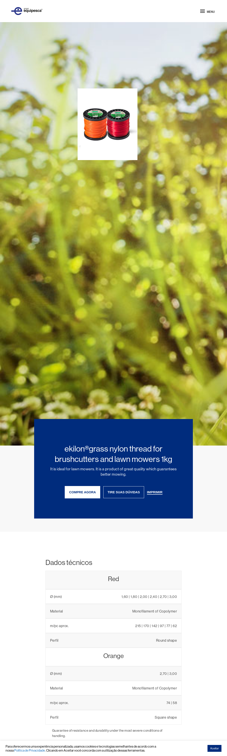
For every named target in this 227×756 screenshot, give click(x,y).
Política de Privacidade (29, 750)
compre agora (82, 492)
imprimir (154, 492)
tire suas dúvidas (124, 492)
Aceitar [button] (214, 748)
